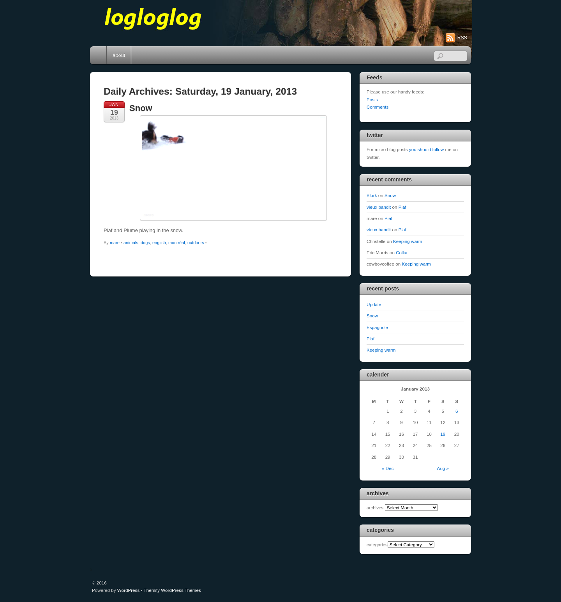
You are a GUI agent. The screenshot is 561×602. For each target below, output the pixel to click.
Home (99, 55)
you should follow (426, 149)
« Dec (387, 468)
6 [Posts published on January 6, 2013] (456, 411)
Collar (402, 252)
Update (374, 304)
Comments (377, 106)
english (159, 242)
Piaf (402, 206)
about (119, 55)
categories (377, 544)
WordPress (128, 590)
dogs (145, 242)
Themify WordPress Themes (172, 590)
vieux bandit (379, 206)
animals (130, 242)
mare (115, 242)
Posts (372, 99)
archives (375, 507)
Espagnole (377, 327)
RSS (462, 37)
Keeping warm (407, 241)
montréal (176, 242)
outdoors (195, 242)
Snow (140, 108)
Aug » (443, 468)
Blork (372, 195)
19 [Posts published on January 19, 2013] (442, 434)
